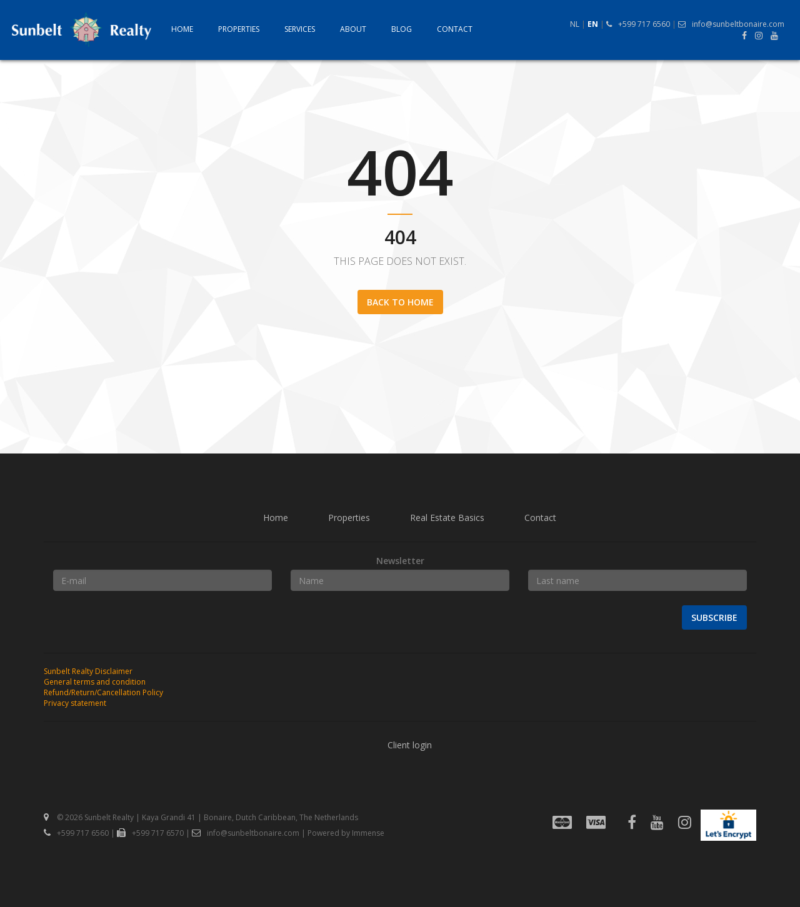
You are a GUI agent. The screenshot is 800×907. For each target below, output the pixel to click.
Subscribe (714, 617)
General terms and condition (95, 682)
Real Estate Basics (447, 517)
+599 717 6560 (638, 24)
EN (593, 24)
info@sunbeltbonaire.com (731, 24)
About (353, 29)
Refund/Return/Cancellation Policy (103, 692)
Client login (410, 745)
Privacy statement (75, 703)
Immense (368, 833)
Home (182, 29)
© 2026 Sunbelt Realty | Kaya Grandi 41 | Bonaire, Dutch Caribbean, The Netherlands (201, 817)
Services (299, 29)
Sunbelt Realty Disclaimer (88, 671)
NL (574, 24)
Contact (454, 29)
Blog (401, 29)
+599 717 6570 (150, 833)
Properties (238, 29)
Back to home (400, 302)
